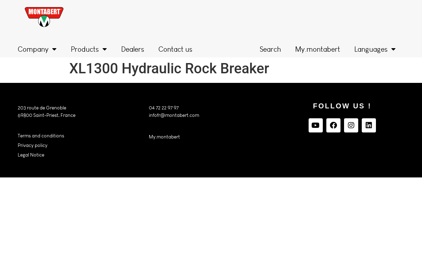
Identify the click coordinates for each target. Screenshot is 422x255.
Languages (375, 49)
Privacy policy (32, 145)
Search (270, 49)
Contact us (175, 49)
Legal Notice (31, 155)
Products (89, 49)
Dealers (132, 49)
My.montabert (317, 49)
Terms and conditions (41, 136)
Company (37, 49)
